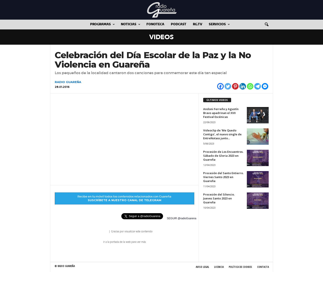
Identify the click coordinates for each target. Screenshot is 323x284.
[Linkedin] (242, 86)
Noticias (130, 24)
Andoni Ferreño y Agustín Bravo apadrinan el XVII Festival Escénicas (221, 113)
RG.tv (197, 24)
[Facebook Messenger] (265, 86)
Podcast (178, 24)
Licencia (219, 267)
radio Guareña (102, 231)
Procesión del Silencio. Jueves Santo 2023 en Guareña (219, 198)
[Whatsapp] (250, 86)
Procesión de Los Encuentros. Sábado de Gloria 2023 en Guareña (223, 156)
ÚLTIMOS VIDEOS (217, 100)
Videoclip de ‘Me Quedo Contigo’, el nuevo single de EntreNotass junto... (222, 134)
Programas (102, 24)
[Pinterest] (235, 86)
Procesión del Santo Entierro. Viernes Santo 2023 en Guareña (223, 177)
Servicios (219, 24)
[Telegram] (257, 86)
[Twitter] (228, 86)
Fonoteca (155, 24)
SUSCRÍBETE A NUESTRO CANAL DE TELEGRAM (124, 200)
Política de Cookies (240, 267)
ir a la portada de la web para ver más (124, 242)
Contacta (263, 267)
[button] (266, 24)
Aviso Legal (202, 267)
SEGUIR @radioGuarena (181, 218)
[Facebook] (220, 86)
